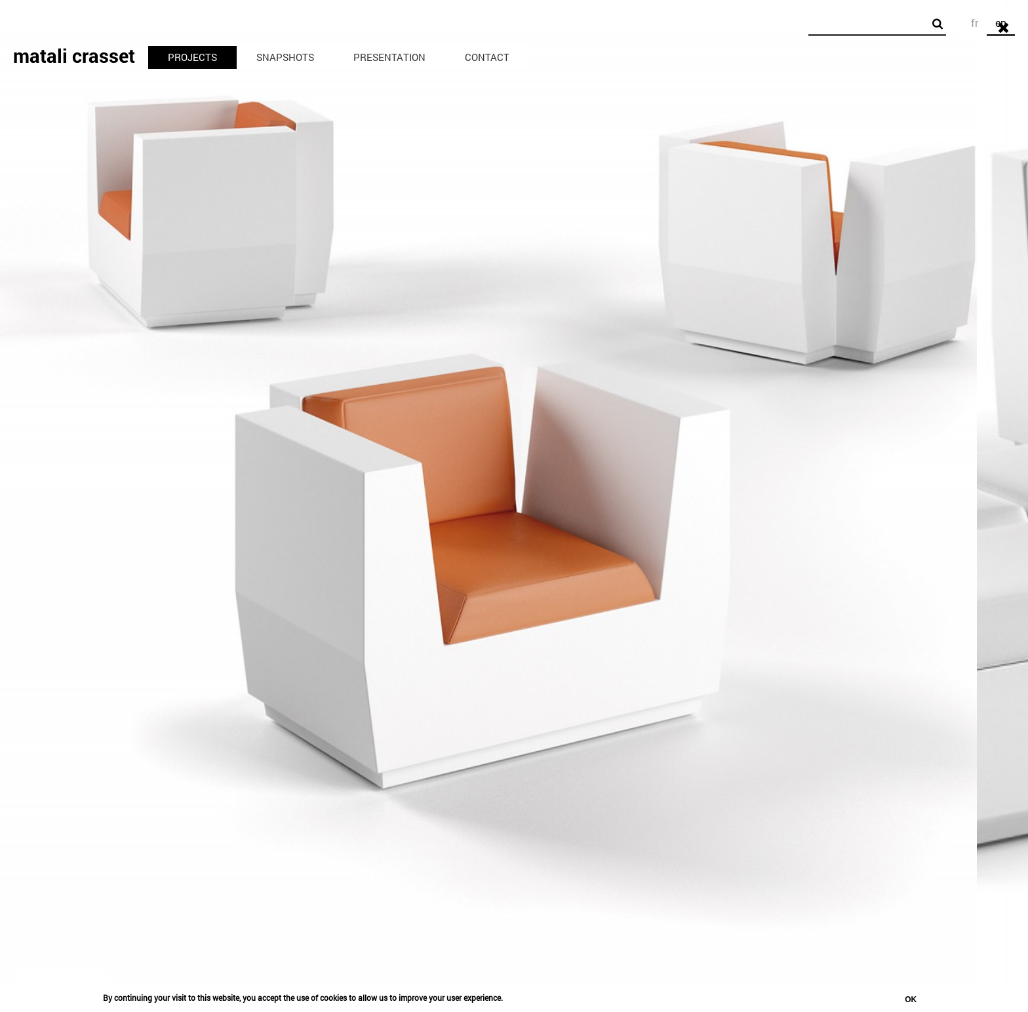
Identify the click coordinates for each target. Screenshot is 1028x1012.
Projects (192, 57)
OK (911, 999)
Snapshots (285, 57)
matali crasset (74, 55)
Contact (487, 57)
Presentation (389, 57)
